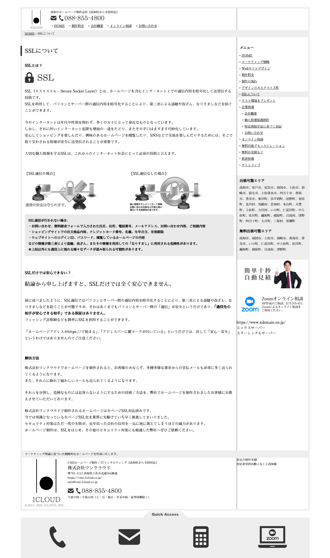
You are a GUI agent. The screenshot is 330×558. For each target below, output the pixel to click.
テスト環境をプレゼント (259, 100)
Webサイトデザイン (256, 68)
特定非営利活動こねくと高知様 (257, 464)
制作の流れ (249, 81)
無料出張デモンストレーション (263, 145)
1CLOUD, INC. (54, 505)
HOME (59, 25)
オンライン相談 (121, 25)
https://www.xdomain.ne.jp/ (261, 322)
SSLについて (251, 94)
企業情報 (248, 107)
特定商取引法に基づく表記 (263, 126)
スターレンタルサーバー (256, 333)
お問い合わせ (147, 25)
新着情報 (248, 158)
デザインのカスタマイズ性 (260, 87)
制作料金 (78, 25)
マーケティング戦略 (256, 62)
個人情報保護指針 (257, 120)
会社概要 (97, 25)
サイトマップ (251, 165)
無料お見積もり (252, 152)
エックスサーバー (251, 328)
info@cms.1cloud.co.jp (82, 482)
